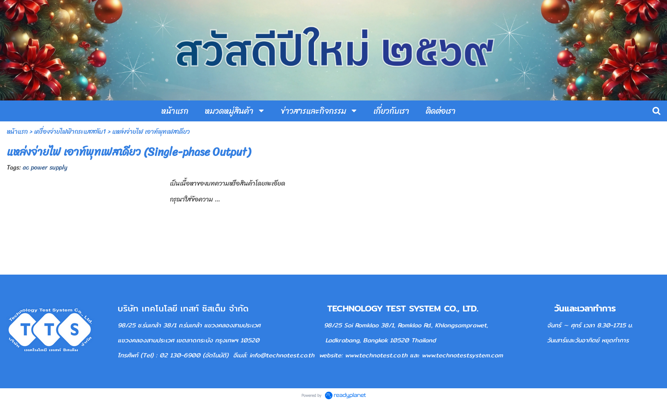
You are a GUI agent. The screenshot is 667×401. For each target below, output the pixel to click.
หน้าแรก (17, 131)
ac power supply (45, 167)
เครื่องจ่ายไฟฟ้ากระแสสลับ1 (70, 131)
